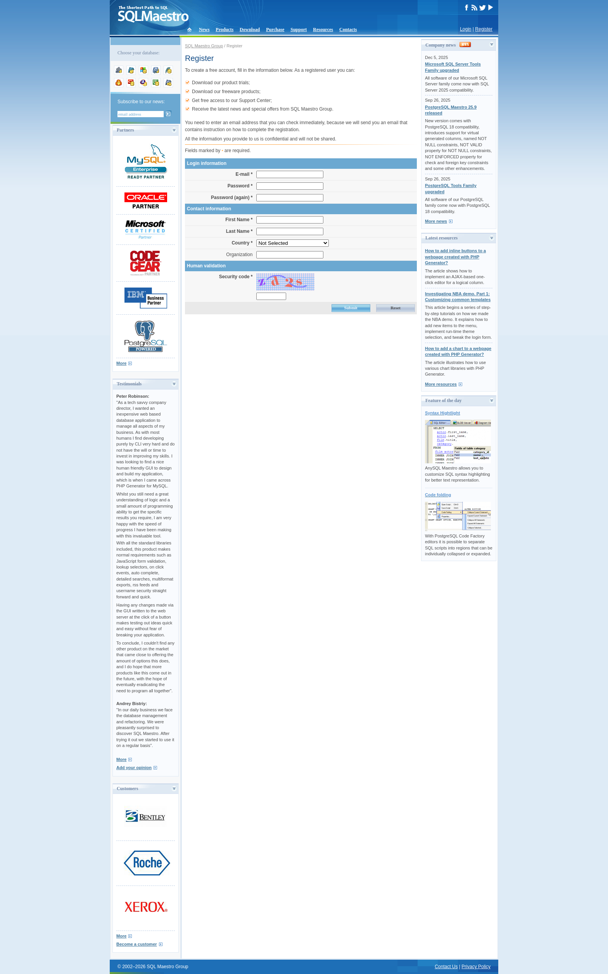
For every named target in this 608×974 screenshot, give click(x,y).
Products (224, 29)
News (204, 29)
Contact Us (446, 966)
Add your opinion (134, 767)
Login (465, 29)
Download (250, 29)
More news (436, 221)
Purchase (275, 29)
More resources (441, 384)
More (121, 363)
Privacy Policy (476, 966)
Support (298, 29)
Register (483, 29)
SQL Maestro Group (204, 45)
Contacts (348, 29)
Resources (323, 29)
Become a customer (136, 944)
